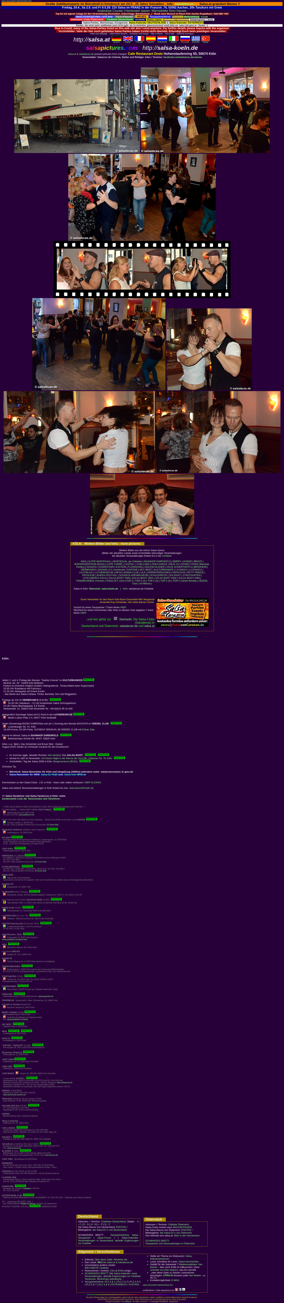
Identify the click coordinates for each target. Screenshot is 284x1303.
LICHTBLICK (86, 572)
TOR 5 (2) (140, 580)
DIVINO (185, 564)
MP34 (118, 572)
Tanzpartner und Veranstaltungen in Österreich (170, 1243)
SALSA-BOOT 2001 (142, 578)
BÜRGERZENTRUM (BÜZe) (89, 564)
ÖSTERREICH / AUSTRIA (125, 1284)
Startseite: (123, 619)
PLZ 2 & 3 (122, 1281)
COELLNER (143, 564)
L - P (100, 1224)
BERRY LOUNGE (182, 561)
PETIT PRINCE (195, 572)
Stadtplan (27, 1188)
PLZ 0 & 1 (110, 1281)
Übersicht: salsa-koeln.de (103, 588)
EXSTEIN (121, 566)
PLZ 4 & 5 (135, 1281)
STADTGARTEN (192, 575)
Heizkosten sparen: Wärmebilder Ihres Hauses (155, 10)
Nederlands (162, 41)
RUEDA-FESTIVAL (107, 575)
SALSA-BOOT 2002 (165, 578)
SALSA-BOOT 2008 (189, 578)
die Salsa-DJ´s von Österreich (176, 1232)
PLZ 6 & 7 (91, 1284)
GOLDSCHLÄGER (154, 566)
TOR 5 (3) (153, 580)
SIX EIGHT (175, 575)
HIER (123, 607)
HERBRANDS (88, 569)
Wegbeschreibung (28, 1204)
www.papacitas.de (45, 996)
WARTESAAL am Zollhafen (127, 561)
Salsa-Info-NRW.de (75, 774)
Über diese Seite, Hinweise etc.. (112, 1259)
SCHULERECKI (158, 575)
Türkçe (205, 41)
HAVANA (103, 569)
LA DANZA (181, 569)
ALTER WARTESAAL (99, 561)
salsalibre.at (184, 4)
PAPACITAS (178, 572)
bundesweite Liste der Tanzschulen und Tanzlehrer (31, 798)
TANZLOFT (112, 580)
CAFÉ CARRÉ (114, 564)
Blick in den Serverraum (187, 1235)
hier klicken (54, 755)
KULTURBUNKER (163, 569)
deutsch (116, 41)
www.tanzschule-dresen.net (14, 1095)
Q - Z (107, 1224)
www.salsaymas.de (64, 1083)
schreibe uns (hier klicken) (164, 1269)
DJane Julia (88, 729)
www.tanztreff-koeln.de (81, 788)
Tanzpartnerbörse (94, 1281)
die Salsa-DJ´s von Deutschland (110, 1229)
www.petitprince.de (26, 815)
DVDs (121, 1270)
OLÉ (143, 572)
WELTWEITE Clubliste (97, 1267)
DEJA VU (174, 564)
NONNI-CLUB (131, 572)
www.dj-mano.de (14, 1148)
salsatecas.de (86, 54)
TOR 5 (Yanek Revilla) (185, 580)
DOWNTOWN (106, 566)
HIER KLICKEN (92, 782)
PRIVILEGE (88, 575)
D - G (86, 1224)
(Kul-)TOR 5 (126, 580)
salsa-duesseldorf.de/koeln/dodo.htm (16, 1)
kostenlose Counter (110, 10)
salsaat (149, 626)
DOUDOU (91, 566)
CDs (112, 1270)
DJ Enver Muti (52, 825)
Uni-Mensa (145, 583)
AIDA (83, 561)
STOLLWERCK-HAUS (95, 578)
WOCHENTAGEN (182, 1227)
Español (151, 41)
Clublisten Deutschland (113, 1221)
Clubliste (166, 555)
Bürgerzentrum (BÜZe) (72, 761)
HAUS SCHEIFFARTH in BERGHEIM (186, 566)
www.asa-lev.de (51, 1155)
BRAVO (198, 561)
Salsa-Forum (104, 1237)
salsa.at (72, 54)
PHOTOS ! (122, 1227)
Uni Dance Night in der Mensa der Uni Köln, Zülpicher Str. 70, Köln (83, 758)
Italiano (174, 41)
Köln (125, 588)
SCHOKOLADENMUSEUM (133, 575)
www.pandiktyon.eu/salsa (17, 1019)
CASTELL (129, 564)
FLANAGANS (135, 566)
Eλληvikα (196, 41)
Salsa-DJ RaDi (49, 774)
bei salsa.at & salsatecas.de (115, 1262)
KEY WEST (146, 569)
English (128, 41)
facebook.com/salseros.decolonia (182, 57)
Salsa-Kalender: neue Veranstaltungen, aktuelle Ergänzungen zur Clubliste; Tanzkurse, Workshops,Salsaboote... (113, 1276)
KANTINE (132, 569)
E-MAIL (175, 1280)
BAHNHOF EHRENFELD (157, 561)
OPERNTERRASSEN (158, 572)
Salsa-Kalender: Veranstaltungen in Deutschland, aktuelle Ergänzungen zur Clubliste (108, 1240)
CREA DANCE (159, 564)
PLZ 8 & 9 (103, 1284)
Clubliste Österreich (178, 1224)
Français (139, 41)
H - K (93, 1224)
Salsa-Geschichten (189, 1261)
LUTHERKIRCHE (104, 572)
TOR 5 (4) (165, 580)
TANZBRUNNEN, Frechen (90, 580)
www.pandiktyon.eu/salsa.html (14, 939)
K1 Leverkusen (117, 569)
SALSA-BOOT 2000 (119, 578)
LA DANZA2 (195, 569)
